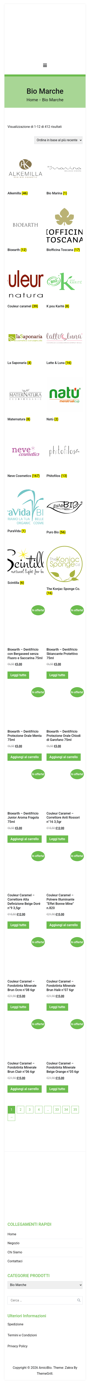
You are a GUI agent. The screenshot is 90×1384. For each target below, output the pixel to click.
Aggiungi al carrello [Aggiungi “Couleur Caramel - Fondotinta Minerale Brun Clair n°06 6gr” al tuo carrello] (25, 1089)
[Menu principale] (45, 66)
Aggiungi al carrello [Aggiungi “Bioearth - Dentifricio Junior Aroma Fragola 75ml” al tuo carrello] (25, 839)
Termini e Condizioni (22, 1335)
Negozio (13, 1243)
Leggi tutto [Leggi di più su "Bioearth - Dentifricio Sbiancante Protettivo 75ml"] (57, 675)
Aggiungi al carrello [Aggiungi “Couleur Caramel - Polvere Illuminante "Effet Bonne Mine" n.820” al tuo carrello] (63, 925)
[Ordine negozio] (58, 140)
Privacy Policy (17, 1346)
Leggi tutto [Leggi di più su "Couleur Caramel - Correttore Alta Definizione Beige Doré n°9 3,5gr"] (18, 925)
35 (75, 1110)
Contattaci (14, 1261)
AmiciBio (45, 1368)
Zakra (69, 1368)
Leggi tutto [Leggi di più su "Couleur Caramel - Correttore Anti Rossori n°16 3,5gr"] (57, 839)
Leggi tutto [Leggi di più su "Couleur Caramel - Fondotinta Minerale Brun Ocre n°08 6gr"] (18, 1007)
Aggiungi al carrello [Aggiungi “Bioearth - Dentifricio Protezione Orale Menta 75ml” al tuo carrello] (25, 757)
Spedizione (15, 1324)
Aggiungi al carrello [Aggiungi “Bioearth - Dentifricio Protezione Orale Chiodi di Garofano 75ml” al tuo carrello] (63, 757)
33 (57, 1110)
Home (32, 99)
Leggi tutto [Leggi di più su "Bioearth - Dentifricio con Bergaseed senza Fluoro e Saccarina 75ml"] (18, 675)
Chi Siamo (14, 1252)
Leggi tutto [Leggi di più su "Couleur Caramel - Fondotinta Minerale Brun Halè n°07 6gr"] (57, 1007)
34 (66, 1110)
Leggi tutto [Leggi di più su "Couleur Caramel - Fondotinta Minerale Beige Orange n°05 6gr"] (57, 1089)
